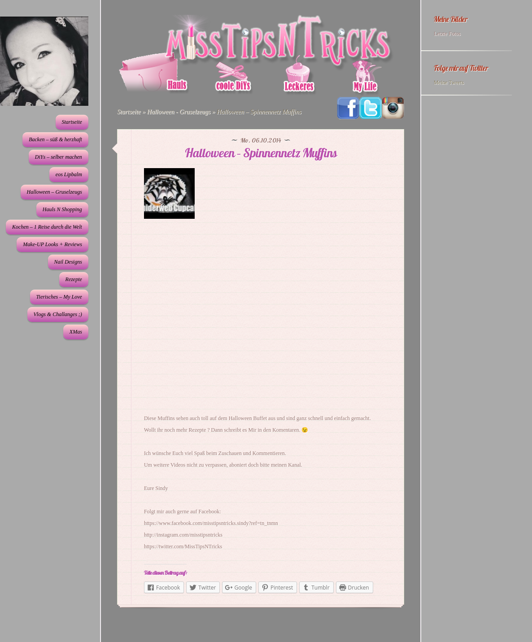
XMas (76, 332)
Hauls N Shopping (62, 209)
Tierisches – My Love (59, 297)
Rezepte (73, 279)
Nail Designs (68, 262)
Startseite (72, 122)
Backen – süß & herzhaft (55, 139)
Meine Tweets (449, 82)
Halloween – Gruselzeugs (54, 192)
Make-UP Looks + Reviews (52, 244)
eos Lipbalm (69, 174)
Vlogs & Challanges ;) (58, 314)
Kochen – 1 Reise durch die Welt (47, 227)
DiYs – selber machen (58, 157)
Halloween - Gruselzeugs (179, 111)
